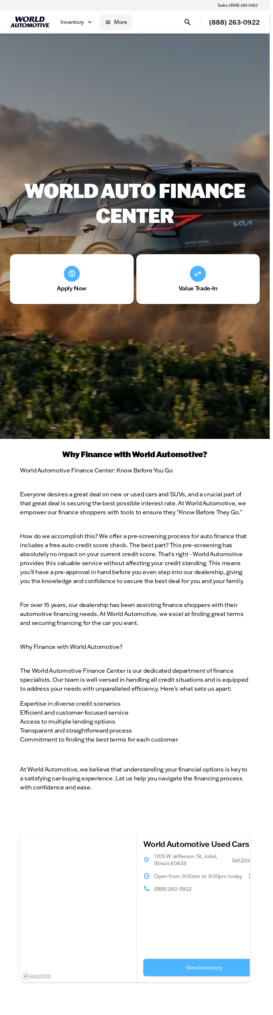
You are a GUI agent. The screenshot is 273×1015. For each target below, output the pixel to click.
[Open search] (187, 22)
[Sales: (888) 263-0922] (237, 5)
